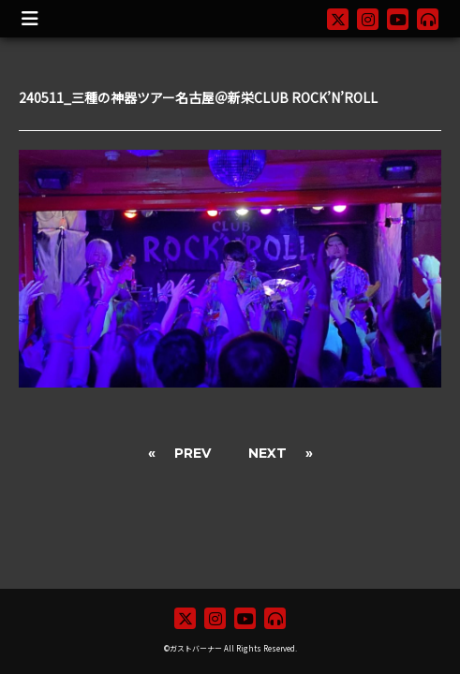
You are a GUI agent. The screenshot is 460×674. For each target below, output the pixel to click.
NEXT (267, 453)
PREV (192, 453)
